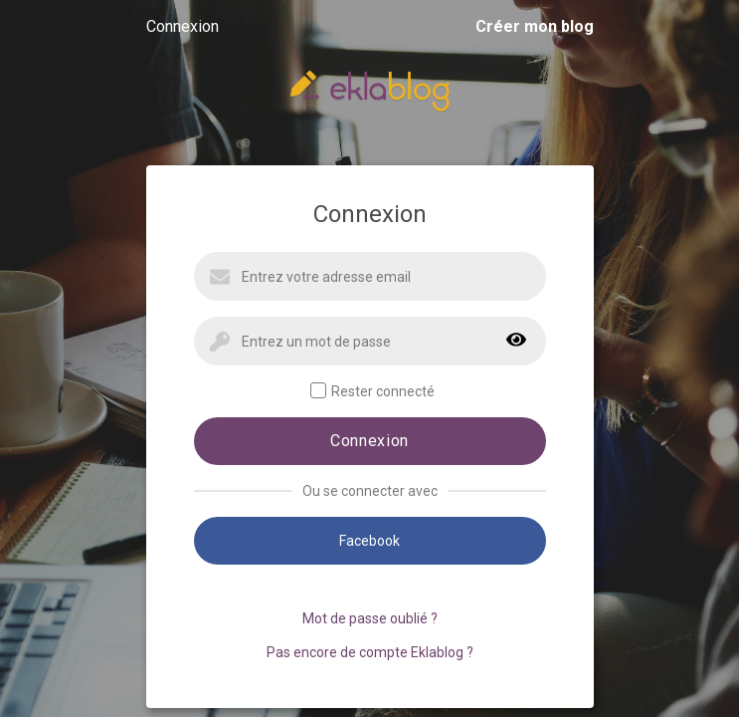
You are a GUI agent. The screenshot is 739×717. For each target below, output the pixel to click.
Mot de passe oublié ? (370, 618)
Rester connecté (372, 390)
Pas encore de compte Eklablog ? (370, 652)
